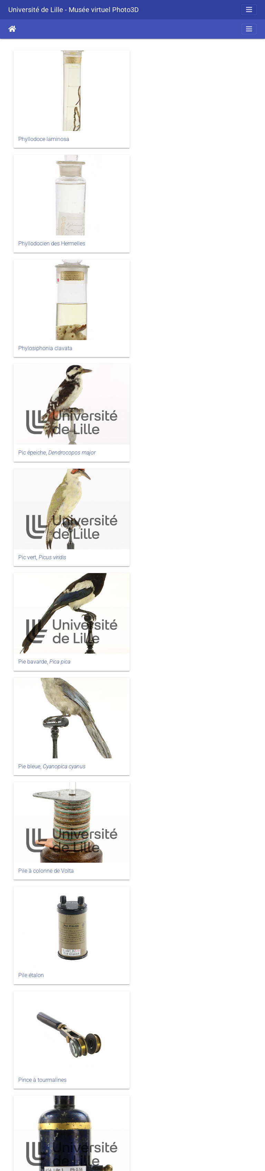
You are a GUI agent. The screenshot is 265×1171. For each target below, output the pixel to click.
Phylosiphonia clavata (45, 240)
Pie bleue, (52, 446)
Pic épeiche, (181, 240)
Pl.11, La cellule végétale (172, 871)
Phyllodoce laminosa (43, 137)
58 (132, 1131)
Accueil (12, 29)
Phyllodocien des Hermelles (176, 137)
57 (115, 1131)
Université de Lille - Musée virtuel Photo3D (73, 10)
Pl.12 (149, 974)
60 (164, 1131)
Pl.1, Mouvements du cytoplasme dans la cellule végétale (193, 655)
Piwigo (146, 1157)
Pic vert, (42, 343)
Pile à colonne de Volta (170, 446)
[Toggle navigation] (249, 9)
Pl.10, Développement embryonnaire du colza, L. (65, 764)
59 (148, 1131)
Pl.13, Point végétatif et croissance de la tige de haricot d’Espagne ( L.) (66, 1090)
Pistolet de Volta (38, 652)
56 (99, 1131)
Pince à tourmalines (167, 549)
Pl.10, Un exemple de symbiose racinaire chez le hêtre (192, 764)
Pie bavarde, (169, 343)
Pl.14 (149, 1083)
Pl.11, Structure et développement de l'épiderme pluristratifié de (66, 977)
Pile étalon (31, 549)
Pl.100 (26, 871)
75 (180, 1131)
